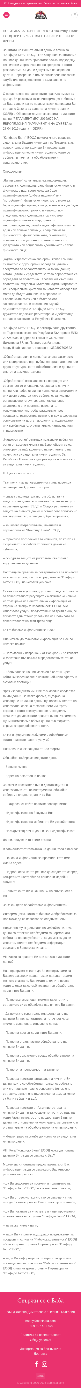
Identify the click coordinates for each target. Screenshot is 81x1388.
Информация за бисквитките (40, 1348)
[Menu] (6, 15)
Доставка (40, 1353)
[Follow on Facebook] (36, 1365)
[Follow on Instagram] (44, 1365)
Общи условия (40, 1340)
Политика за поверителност (40, 1334)
